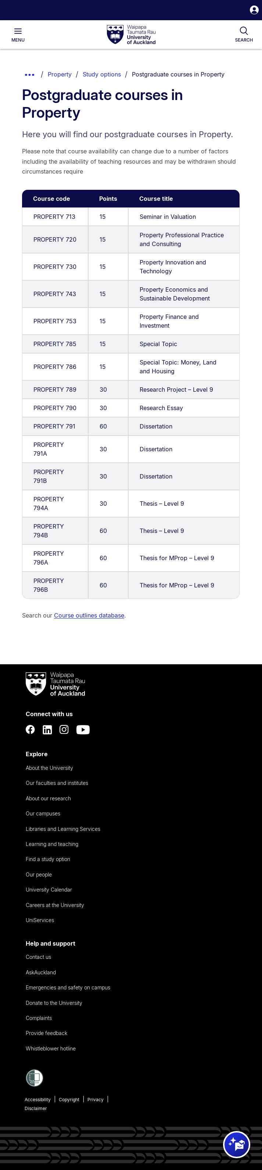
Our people (39, 874)
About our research (48, 798)
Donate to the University (54, 1003)
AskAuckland (41, 972)
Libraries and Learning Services (63, 829)
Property (60, 74)
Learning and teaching (52, 844)
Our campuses (43, 813)
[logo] (131, 35)
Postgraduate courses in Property (178, 74)
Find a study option (48, 859)
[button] (254, 11)
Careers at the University (55, 905)
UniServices (40, 920)
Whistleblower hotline (51, 1048)
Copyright (69, 1099)
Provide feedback (46, 1033)
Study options (102, 74)
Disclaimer (36, 1108)
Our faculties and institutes (57, 783)
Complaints (39, 1018)
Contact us (38, 957)
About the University (49, 768)
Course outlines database (89, 615)
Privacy (95, 1099)
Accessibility (38, 1099)
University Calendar (49, 889)
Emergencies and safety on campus (68, 987)
